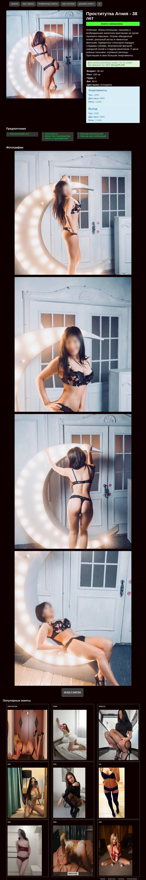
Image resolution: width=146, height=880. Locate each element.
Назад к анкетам (72, 692)
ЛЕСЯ (100, 822)
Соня (9, 822)
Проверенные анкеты (48, 4)
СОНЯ (9, 764)
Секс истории (68, 4)
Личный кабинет (132, 879)
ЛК (99, 4)
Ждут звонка (28, 4)
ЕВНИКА (55, 706)
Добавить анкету (86, 4)
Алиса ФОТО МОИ (12, 706)
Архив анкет (112, 879)
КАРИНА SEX (102, 706)
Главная (14, 4)
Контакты (121, 879)
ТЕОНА (54, 764)
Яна (100, 764)
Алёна (55, 822)
